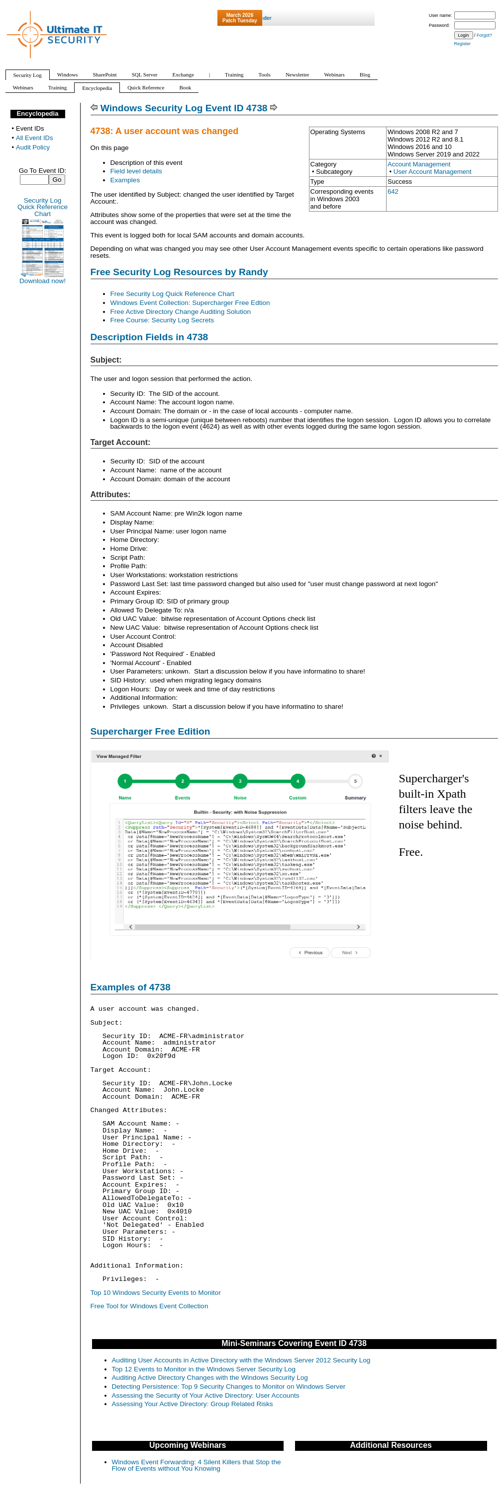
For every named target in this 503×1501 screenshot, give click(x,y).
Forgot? (484, 35)
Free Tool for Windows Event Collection (149, 1306)
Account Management (419, 164)
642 (393, 191)
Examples (125, 180)
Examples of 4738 (131, 987)
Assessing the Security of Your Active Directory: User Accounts (206, 1395)
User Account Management (433, 171)
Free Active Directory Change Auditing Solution (180, 311)
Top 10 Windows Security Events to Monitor (156, 1292)
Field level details (136, 171)
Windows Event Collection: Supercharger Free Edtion (190, 302)
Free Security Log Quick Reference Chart (172, 294)
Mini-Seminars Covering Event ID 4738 (294, 1343)
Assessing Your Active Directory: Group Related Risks (192, 1404)
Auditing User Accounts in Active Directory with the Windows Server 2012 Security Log (241, 1360)
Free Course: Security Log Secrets (162, 320)
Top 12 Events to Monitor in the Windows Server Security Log (204, 1369)
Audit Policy (33, 147)
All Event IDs (34, 138)
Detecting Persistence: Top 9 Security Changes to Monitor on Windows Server (229, 1386)
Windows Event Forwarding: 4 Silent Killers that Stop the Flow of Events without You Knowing (196, 1465)
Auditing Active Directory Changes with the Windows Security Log (210, 1377)
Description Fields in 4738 (149, 337)
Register (462, 43)
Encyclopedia (38, 113)
